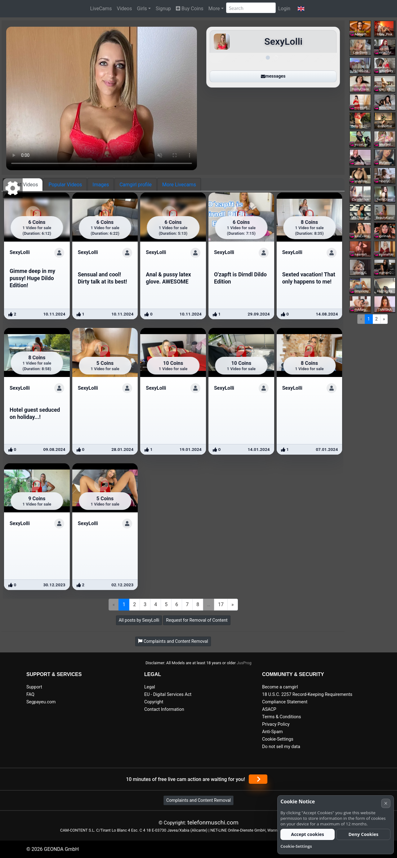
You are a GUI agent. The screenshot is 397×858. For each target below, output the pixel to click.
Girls (142, 8)
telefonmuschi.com (213, 822)
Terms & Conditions (281, 717)
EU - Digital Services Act (167, 694)
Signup (163, 8)
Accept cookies (307, 834)
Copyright (153, 702)
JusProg (244, 663)
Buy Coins (189, 8)
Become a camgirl (280, 687)
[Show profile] (59, 253)
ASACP (269, 709)
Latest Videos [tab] (23, 185)
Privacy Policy (276, 724)
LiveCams (101, 8)
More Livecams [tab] (179, 185)
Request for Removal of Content (196, 620)
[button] (301, 8)
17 (221, 604)
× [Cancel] (385, 803)
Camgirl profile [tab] (135, 185)
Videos (124, 8)
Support (34, 687)
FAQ (30, 694)
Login (284, 8)
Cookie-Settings (277, 739)
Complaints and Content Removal (198, 800)
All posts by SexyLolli (139, 620)
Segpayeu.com (41, 702)
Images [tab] (100, 185)
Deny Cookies (363, 834)
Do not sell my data (281, 746)
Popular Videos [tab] (65, 185)
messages (273, 76)
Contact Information (164, 709)
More (214, 8)
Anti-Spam (272, 731)
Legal (149, 687)
